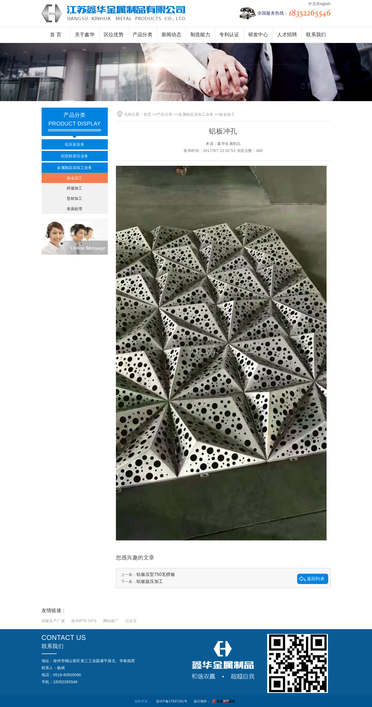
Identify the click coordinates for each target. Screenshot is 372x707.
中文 (312, 4)
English (324, 4)
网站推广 (111, 621)
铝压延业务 (74, 144)
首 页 (55, 34)
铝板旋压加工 (149, 581)
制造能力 (200, 34)
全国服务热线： (294, 13)
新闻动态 (172, 34)
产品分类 (143, 34)
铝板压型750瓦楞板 (155, 574)
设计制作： (202, 701)
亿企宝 (131, 621)
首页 (147, 114)
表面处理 (74, 209)
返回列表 (316, 578)
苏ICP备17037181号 (171, 701)
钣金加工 (74, 178)
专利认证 (229, 34)
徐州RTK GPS (83, 621)
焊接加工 (74, 188)
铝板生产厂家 (53, 621)
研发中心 (258, 34)
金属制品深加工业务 (74, 167)
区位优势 (114, 34)
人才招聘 (287, 34)
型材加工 (74, 198)
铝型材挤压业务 (74, 156)
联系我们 (316, 34)
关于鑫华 (85, 34)
